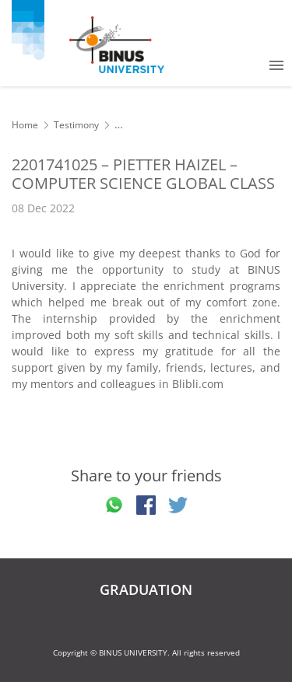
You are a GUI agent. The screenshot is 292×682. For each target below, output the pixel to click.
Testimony (76, 124)
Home (25, 124)
